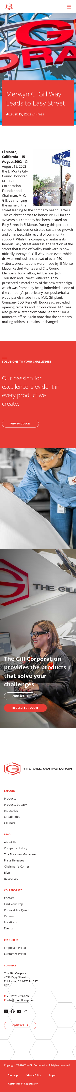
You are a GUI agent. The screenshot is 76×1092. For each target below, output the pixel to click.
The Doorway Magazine (20, 854)
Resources (11, 878)
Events (8, 928)
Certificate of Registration (23, 1083)
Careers (9, 916)
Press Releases (14, 860)
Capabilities (12, 817)
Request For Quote (16, 910)
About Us (10, 842)
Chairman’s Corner (16, 866)
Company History (15, 848)
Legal (52, 1075)
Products (10, 798)
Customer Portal (15, 954)
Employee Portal (15, 948)
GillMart (9, 823)
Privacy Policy (33, 1075)
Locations (10, 922)
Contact (9, 898)
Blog (7, 872)
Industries (11, 811)
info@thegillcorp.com (20, 1000)
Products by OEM (15, 804)
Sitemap (13, 1075)
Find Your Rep (13, 904)
